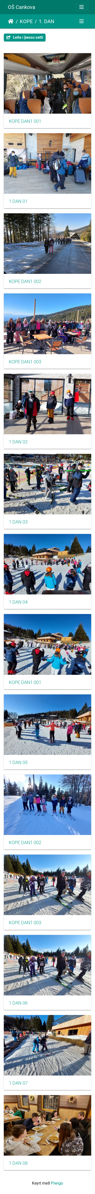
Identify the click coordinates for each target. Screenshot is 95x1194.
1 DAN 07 (18, 1083)
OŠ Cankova (21, 7)
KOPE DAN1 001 (25, 121)
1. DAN (46, 21)
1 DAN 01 (18, 201)
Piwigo (57, 1183)
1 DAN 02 (18, 441)
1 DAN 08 (18, 1163)
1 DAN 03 (18, 522)
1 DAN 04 (18, 602)
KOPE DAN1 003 (25, 361)
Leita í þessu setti (24, 37)
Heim (11, 21)
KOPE (26, 21)
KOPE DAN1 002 (25, 281)
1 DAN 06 (18, 1003)
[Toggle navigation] (81, 7)
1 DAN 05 (18, 762)
